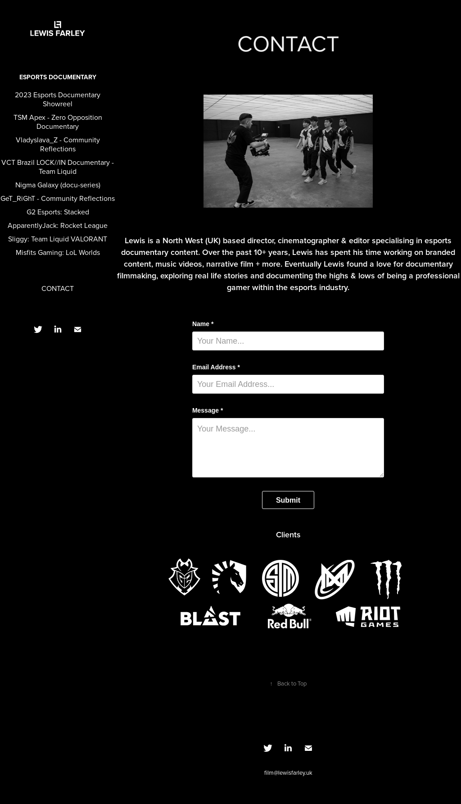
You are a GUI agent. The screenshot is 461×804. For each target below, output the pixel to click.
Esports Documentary (57, 77)
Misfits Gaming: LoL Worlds (58, 252)
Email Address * (216, 367)
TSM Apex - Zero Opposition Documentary (58, 121)
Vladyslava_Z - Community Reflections (58, 144)
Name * (202, 324)
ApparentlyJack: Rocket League (58, 225)
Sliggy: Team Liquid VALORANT (57, 239)
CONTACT (57, 288)
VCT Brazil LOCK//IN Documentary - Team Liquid (57, 166)
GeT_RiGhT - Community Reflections (57, 198)
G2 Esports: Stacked (58, 212)
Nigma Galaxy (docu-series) (57, 185)
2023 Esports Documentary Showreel (57, 99)
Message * (207, 410)
